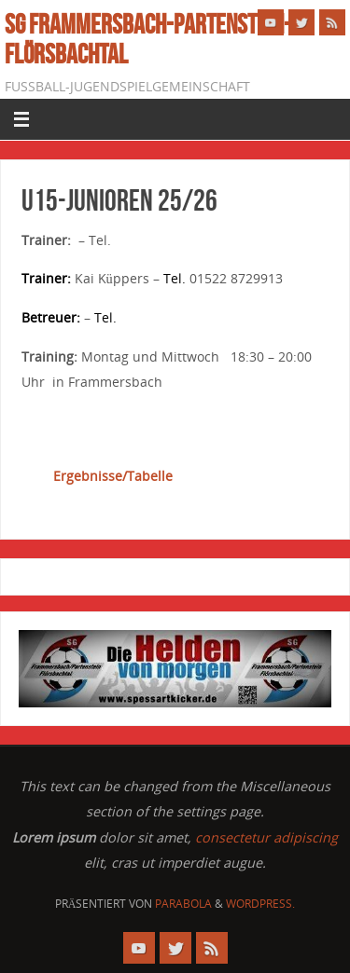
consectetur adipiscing (266, 837)
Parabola (183, 903)
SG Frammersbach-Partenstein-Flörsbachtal (148, 39)
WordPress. (260, 903)
